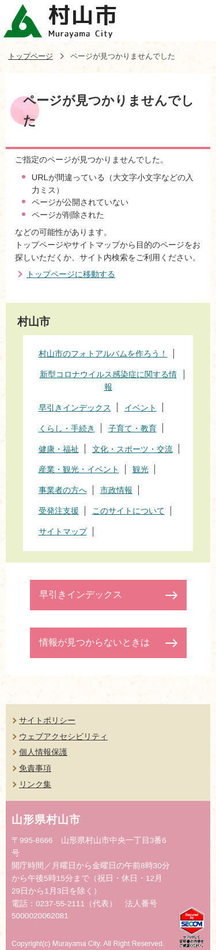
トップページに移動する (70, 274)
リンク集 (35, 784)
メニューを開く (195, 20)
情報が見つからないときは (94, 642)
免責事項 (35, 768)
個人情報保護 (43, 752)
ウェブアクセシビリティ (63, 736)
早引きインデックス (80, 594)
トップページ (30, 56)
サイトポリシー (47, 720)
